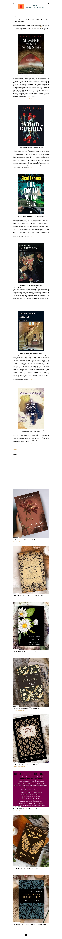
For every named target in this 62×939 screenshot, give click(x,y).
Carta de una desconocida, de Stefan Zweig (30, 925)
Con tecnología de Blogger (31, 935)
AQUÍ (41, 26)
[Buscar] (48, 3)
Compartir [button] (15, 449)
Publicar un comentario (22, 541)
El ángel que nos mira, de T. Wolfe (26, 869)
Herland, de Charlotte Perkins (26, 708)
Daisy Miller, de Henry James (24, 652)
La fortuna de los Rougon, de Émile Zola (29, 595)
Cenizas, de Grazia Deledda (24, 539)
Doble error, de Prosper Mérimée (26, 764)
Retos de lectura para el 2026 (25, 808)
